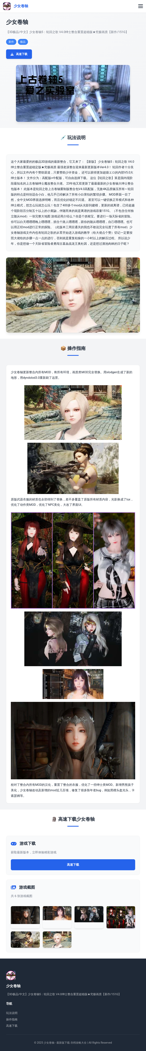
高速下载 (19, 54)
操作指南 (11, 1019)
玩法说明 (11, 1013)
